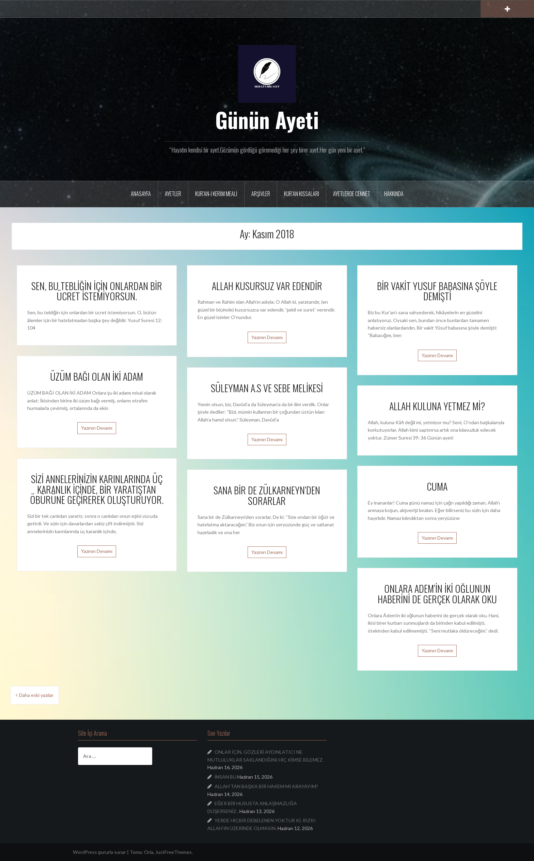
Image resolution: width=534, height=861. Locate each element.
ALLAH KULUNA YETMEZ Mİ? (437, 406)
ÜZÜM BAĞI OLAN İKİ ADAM (96, 376)
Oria (148, 852)
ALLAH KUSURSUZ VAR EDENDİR (267, 286)
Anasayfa (141, 194)
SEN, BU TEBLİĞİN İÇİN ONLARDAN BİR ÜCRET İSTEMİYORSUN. (96, 291)
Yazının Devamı (267, 337)
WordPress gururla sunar (99, 852)
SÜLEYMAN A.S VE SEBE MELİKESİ (267, 388)
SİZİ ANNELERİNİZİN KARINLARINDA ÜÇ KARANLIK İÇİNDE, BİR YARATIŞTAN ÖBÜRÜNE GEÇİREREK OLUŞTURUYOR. (96, 489)
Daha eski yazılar (36, 695)
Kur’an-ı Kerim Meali (216, 194)
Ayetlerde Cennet (351, 194)
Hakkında (394, 194)
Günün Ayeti (267, 119)
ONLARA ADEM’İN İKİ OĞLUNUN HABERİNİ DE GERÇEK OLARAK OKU (437, 593)
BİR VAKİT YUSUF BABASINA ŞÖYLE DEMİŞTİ (437, 291)
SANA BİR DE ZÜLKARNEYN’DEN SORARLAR (267, 495)
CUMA (437, 486)
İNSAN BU (225, 777)
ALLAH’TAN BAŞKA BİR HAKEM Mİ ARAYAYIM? (266, 786)
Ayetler (173, 194)
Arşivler (260, 194)
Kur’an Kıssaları (301, 194)
